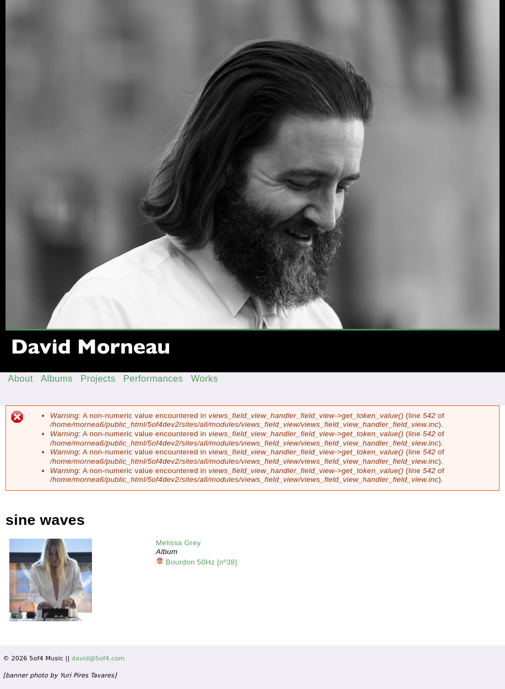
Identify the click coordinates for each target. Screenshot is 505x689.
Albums (57, 378)
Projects (98, 378)
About (20, 378)
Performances (153, 378)
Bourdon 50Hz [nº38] (201, 562)
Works (204, 378)
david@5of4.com (98, 658)
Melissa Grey (178, 543)
